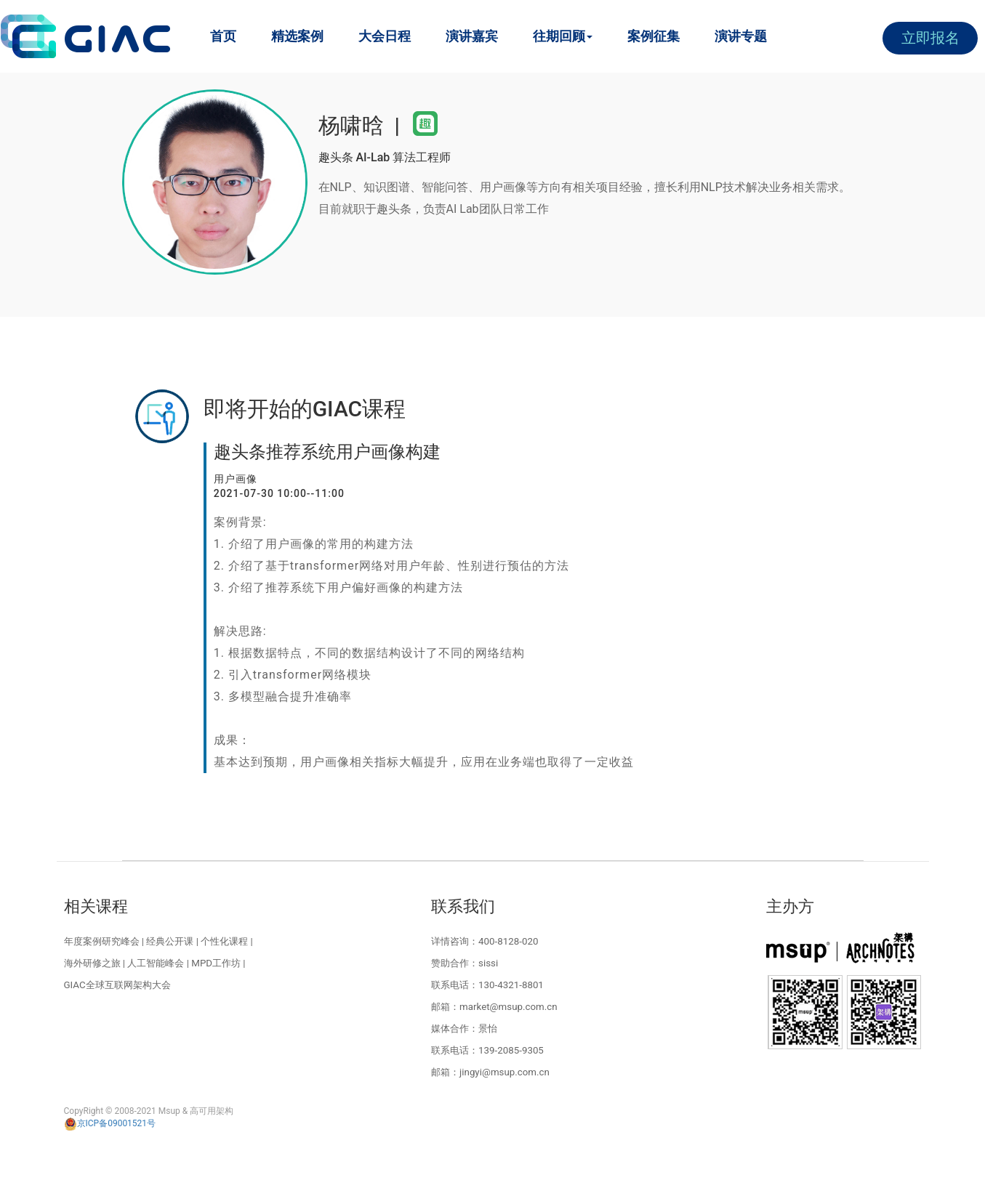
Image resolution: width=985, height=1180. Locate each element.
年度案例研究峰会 (102, 941)
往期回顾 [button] (562, 36)
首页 (223, 36)
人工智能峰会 (155, 963)
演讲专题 (741, 36)
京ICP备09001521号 (110, 1123)
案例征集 (653, 36)
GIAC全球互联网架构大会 (117, 984)
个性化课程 (224, 941)
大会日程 (384, 36)
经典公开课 (169, 941)
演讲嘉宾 (472, 36)
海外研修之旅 (92, 963)
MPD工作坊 (216, 963)
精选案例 (297, 36)
